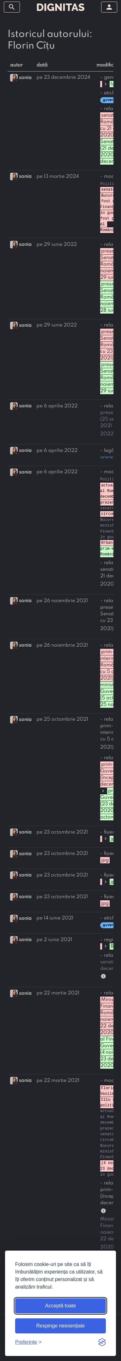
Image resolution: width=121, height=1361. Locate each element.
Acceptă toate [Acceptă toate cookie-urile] (60, 1305)
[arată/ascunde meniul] (12, 7)
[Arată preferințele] (28, 1342)
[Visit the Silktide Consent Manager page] (102, 1342)
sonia (25, 77)
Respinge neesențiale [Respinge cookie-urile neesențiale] (60, 1325)
